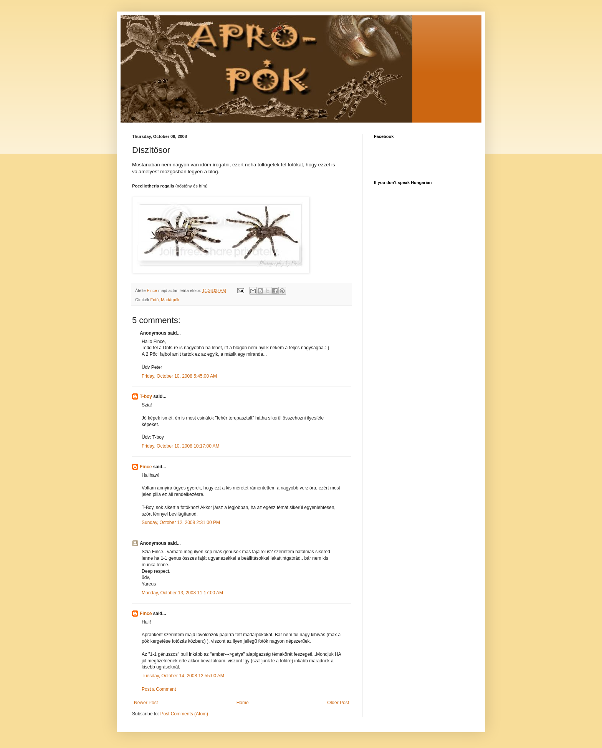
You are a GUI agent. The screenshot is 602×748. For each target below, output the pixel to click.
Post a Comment (159, 689)
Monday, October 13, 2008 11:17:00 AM (182, 592)
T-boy (146, 396)
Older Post (338, 702)
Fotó (154, 299)
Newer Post (146, 702)
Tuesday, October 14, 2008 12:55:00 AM (183, 675)
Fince (146, 466)
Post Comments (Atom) (184, 713)
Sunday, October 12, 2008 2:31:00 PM (181, 522)
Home (243, 702)
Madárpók (170, 299)
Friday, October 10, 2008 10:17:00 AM (181, 446)
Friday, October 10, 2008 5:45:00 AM (179, 376)
